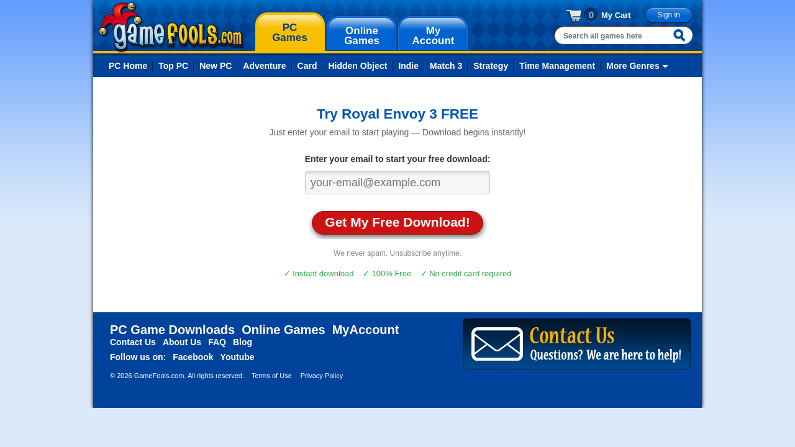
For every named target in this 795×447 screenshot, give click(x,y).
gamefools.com (171, 27)
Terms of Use (272, 375)
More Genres (633, 66)
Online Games (283, 329)
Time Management (557, 66)
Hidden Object (357, 66)
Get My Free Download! (397, 222)
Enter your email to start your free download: (398, 159)
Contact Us (133, 342)
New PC (215, 66)
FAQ (217, 342)
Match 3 (446, 66)
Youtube (237, 357)
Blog (242, 342)
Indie (408, 66)
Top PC (173, 66)
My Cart (616, 15)
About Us (182, 342)
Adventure (264, 66)
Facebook (193, 357)
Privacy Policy (322, 375)
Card (307, 66)
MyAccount (365, 329)
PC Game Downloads (172, 329)
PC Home (128, 66)
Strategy (490, 66)
